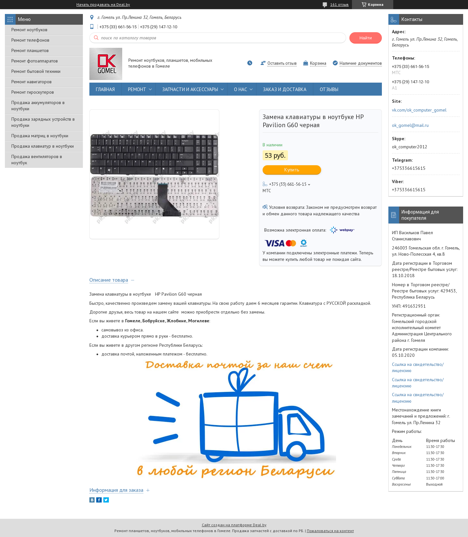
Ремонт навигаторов (31, 82)
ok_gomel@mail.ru (410, 125)
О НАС (240, 89)
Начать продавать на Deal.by (103, 4)
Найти (365, 37)
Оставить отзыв (282, 63)
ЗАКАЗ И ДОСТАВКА (284, 89)
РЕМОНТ (137, 89)
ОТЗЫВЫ (329, 89)
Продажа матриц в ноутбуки (39, 136)
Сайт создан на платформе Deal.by (234, 524)
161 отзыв (339, 4)
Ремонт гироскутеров (32, 92)
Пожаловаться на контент (330, 530)
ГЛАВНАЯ (105, 89)
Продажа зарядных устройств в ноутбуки (43, 122)
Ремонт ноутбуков (29, 30)
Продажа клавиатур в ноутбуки (42, 146)
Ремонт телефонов (30, 40)
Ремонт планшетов (30, 50)
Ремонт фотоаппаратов (34, 61)
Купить (291, 170)
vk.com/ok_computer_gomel (419, 110)
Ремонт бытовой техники (35, 71)
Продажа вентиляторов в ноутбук (36, 160)
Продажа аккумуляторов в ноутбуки (38, 106)
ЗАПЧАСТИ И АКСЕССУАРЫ (190, 89)
